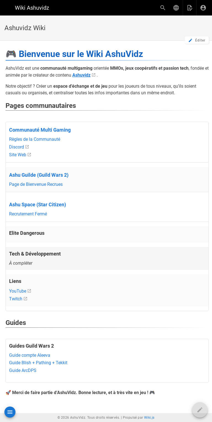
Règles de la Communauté (34, 139)
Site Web (17, 154)
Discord (16, 147)
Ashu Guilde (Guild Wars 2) (38, 175)
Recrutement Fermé (28, 214)
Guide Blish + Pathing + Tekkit (38, 362)
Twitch (15, 298)
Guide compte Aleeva (29, 355)
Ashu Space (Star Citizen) (37, 204)
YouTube (17, 291)
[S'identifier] (203, 7)
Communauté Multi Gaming (40, 130)
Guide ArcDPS (22, 370)
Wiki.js (149, 418)
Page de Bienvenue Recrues (36, 184)
